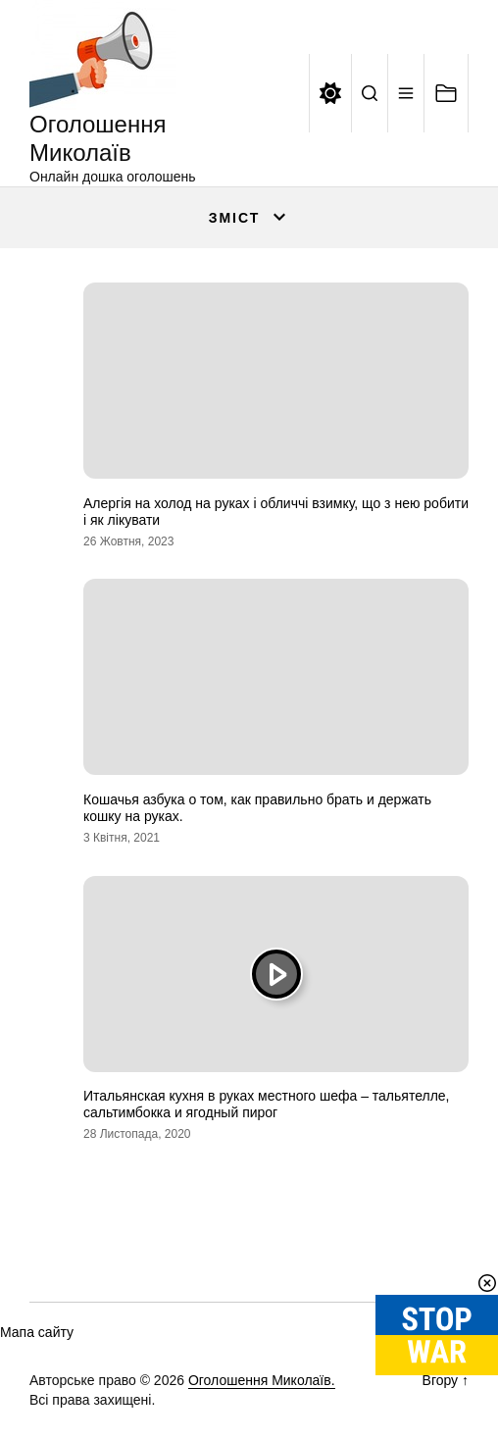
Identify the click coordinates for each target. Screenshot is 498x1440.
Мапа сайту (37, 1332)
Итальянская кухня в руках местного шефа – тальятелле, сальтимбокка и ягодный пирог (266, 1104)
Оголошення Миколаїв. (261, 1380)
